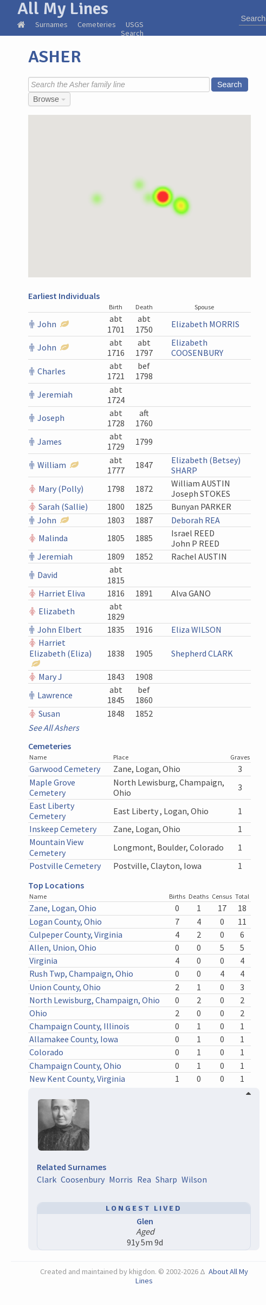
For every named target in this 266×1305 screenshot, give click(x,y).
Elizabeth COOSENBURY (197, 347)
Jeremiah (55, 394)
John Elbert (59, 629)
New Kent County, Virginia (77, 1078)
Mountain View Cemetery (56, 847)
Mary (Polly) (60, 488)
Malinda (53, 538)
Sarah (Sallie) (63, 506)
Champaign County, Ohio (75, 1065)
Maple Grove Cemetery (52, 787)
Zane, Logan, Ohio (62, 908)
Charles (51, 371)
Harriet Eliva (61, 593)
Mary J (50, 676)
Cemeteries (96, 24)
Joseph (50, 417)
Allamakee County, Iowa (73, 1039)
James (49, 441)
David (47, 574)
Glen (145, 1221)
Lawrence (55, 695)
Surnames (51, 24)
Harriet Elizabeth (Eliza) (60, 647)
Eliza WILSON (196, 629)
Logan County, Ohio (65, 921)
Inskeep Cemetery (62, 828)
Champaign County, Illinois (79, 1026)
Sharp (166, 1179)
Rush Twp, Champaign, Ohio (81, 973)
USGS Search (132, 29)
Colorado (46, 1052)
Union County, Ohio (65, 987)
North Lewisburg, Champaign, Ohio (94, 1000)
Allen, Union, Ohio (62, 947)
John (46, 324)
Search (229, 84)
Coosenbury (83, 1179)
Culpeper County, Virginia (75, 934)
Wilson (194, 1179)
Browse (49, 99)
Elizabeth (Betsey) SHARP (206, 465)
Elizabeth (56, 611)
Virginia (43, 960)
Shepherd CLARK (202, 653)
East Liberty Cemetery (51, 810)
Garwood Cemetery (64, 768)
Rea (144, 1179)
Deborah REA (195, 520)
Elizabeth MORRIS (205, 324)
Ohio (38, 1013)
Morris (121, 1179)
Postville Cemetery (65, 865)
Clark (46, 1179)
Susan (49, 713)
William (51, 464)
